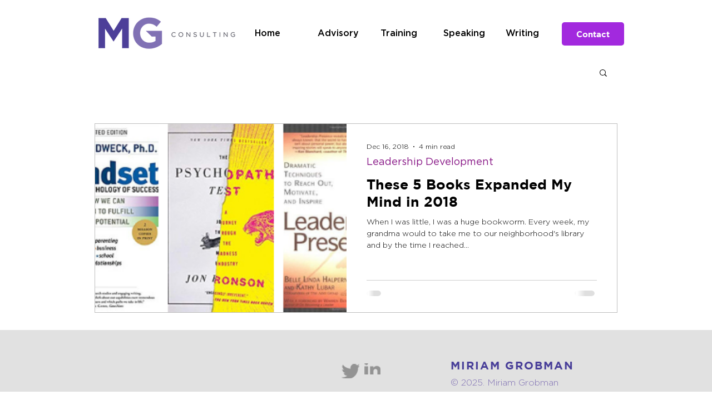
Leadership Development (430, 162)
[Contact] (593, 34)
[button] (603, 73)
